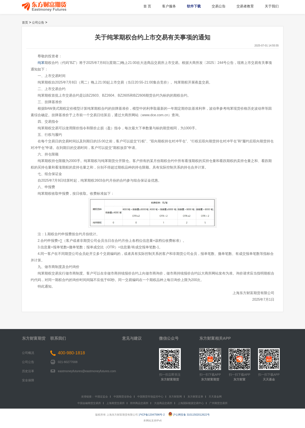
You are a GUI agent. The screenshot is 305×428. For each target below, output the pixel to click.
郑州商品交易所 (139, 403)
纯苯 (41, 63)
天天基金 (269, 379)
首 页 (147, 6)
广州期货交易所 (218, 403)
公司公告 (38, 22)
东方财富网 (175, 397)
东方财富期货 (33, 338)
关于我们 (272, 6)
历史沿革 (28, 371)
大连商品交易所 (163, 403)
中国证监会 (101, 397)
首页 (25, 22)
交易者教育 (245, 6)
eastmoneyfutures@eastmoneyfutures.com (87, 371)
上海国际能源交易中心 (191, 403)
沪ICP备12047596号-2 (152, 414)
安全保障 (28, 380)
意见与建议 (132, 338)
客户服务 (169, 6)
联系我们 (58, 338)
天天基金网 (215, 397)
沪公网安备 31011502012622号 (189, 414)
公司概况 (28, 353)
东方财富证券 (195, 397)
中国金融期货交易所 (89, 403)
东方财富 (239, 379)
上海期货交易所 (115, 403)
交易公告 (219, 6)
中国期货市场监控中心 (150, 397)
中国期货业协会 (123, 397)
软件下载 (194, 6)
